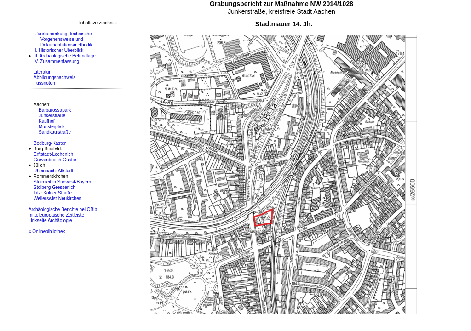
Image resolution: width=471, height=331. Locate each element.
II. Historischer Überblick (58, 50)
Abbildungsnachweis (54, 77)
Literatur (42, 71)
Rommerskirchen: (51, 176)
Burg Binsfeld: (48, 148)
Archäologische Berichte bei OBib (63, 209)
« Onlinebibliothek (47, 231)
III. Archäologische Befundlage (65, 55)
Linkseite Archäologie (50, 220)
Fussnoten (44, 83)
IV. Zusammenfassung (56, 61)
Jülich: (40, 165)
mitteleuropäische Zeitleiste (56, 214)
